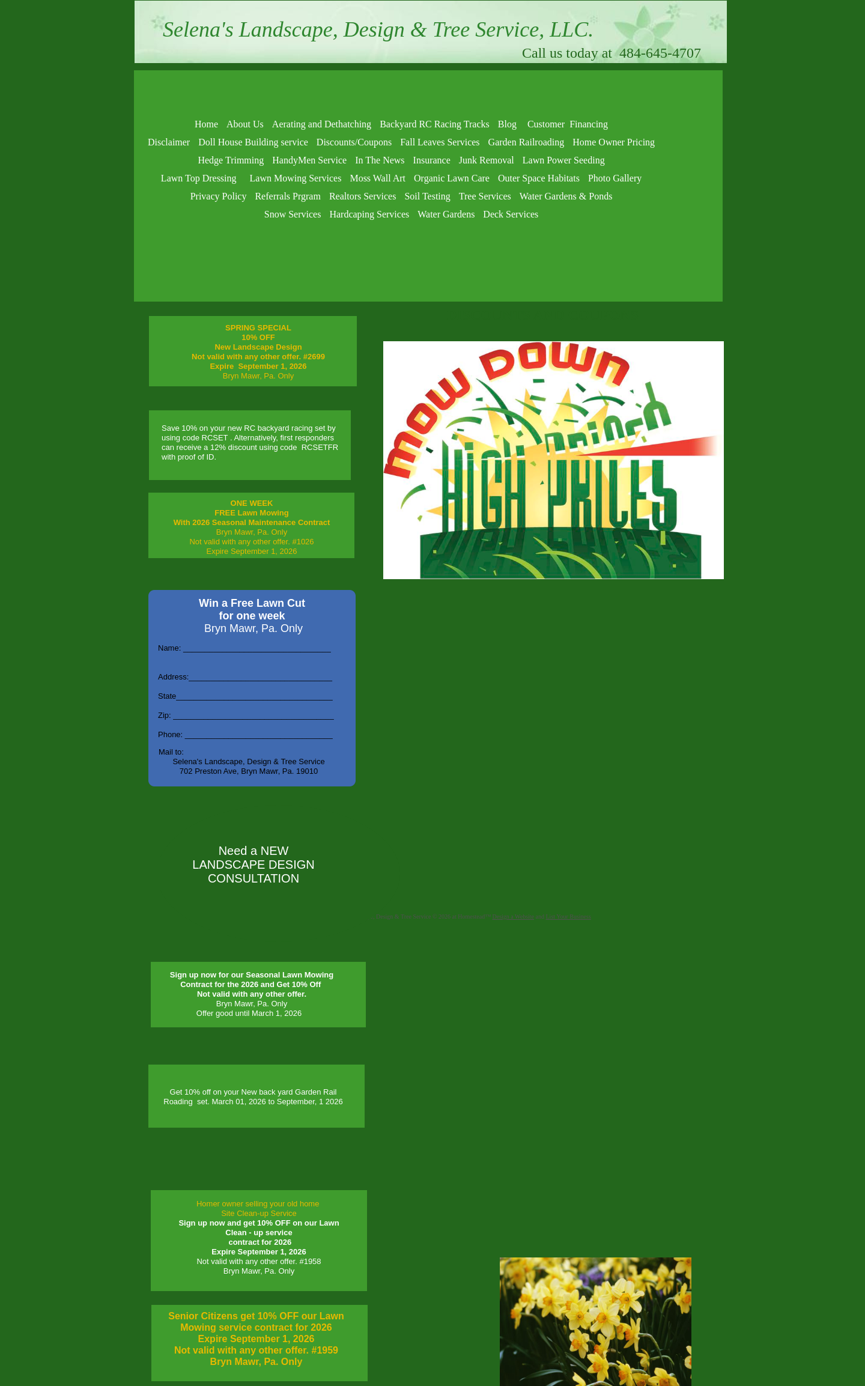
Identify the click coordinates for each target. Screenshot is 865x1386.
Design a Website (514, 916)
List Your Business (568, 916)
